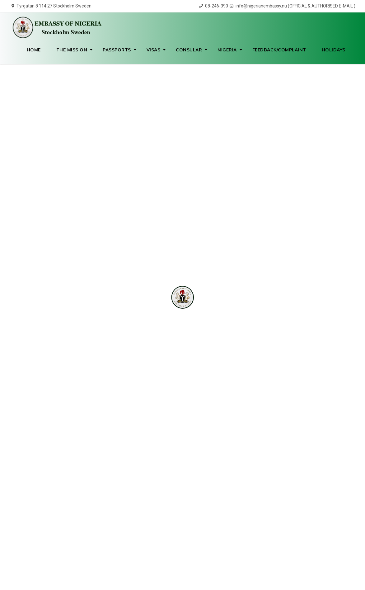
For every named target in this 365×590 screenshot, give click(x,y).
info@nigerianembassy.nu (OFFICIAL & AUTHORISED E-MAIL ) (292, 5)
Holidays (333, 50)
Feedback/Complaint (279, 50)
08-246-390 (213, 5)
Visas (154, 50)
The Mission (71, 50)
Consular (189, 50)
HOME (34, 50)
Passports (117, 50)
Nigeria (227, 50)
